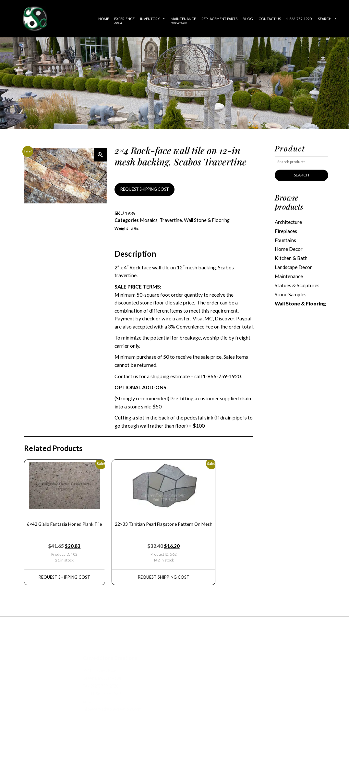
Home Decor (288, 248)
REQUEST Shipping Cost (63, 574)
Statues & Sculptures (297, 283)
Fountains (285, 239)
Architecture (288, 222)
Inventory (152, 19)
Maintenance (183, 20)
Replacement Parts (219, 19)
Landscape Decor (293, 266)
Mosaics (148, 220)
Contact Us (270, 19)
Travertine (170, 220)
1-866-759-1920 (298, 19)
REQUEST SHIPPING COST (143, 189)
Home (103, 19)
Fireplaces (286, 230)
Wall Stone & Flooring (205, 220)
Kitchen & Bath (291, 257)
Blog (248, 19)
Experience (124, 20)
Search (327, 19)
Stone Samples (290, 292)
